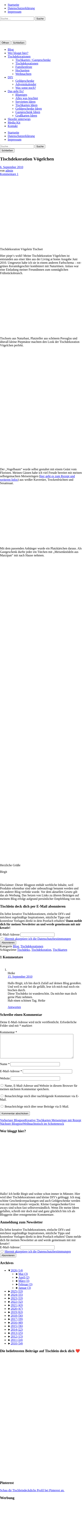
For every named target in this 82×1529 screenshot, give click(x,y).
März (23, 1285)
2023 (17, 1302)
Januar (24, 1292)
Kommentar (8, 1032)
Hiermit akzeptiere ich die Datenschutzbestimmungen (38, 938)
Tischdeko (23, 949)
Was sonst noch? (25, 87)
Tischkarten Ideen (26, 105)
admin (9, 170)
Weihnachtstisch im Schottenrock (32, 1128)
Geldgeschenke (24, 80)
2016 (17, 1327)
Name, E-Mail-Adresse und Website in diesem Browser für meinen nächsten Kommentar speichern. (38, 1092)
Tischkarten (60, 949)
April (23, 1282)
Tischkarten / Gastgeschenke (33, 60)
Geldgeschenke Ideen (28, 108)
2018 (17, 1320)
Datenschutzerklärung (21, 8)
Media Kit (14, 122)
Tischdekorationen (19, 56)
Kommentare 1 (9, 174)
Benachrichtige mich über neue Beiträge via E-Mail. (37, 1111)
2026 (17, 1275)
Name (5, 1068)
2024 (17, 1299)
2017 (17, 1323)
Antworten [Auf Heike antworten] (14, 1007)
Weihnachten (23, 73)
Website (5, 1083)
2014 (17, 1334)
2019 (17, 1316)
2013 (17, 1337)
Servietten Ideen (25, 101)
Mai (23, 1278)
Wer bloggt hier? (18, 53)
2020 (17, 1313)
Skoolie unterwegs (19, 119)
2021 (17, 1309)
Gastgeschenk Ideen (27, 112)
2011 (17, 1344)
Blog (11, 49)
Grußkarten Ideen (26, 115)
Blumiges (21, 94)
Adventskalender (25, 84)
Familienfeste (23, 67)
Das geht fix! (16, 91)
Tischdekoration (41, 949)
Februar (25, 1289)
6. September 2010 (11, 167)
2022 (17, 1306)
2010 (17, 1348)
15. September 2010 (20, 976)
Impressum (14, 11)
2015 (17, 1330)
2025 (17, 1296)
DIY (10, 77)
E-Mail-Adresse (10, 934)
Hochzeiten (22, 70)
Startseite (13, 4)
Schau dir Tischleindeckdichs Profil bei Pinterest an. (32, 1495)
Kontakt (13, 126)
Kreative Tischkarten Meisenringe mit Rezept (40, 1124)
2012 (17, 1341)
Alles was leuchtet (26, 98)
